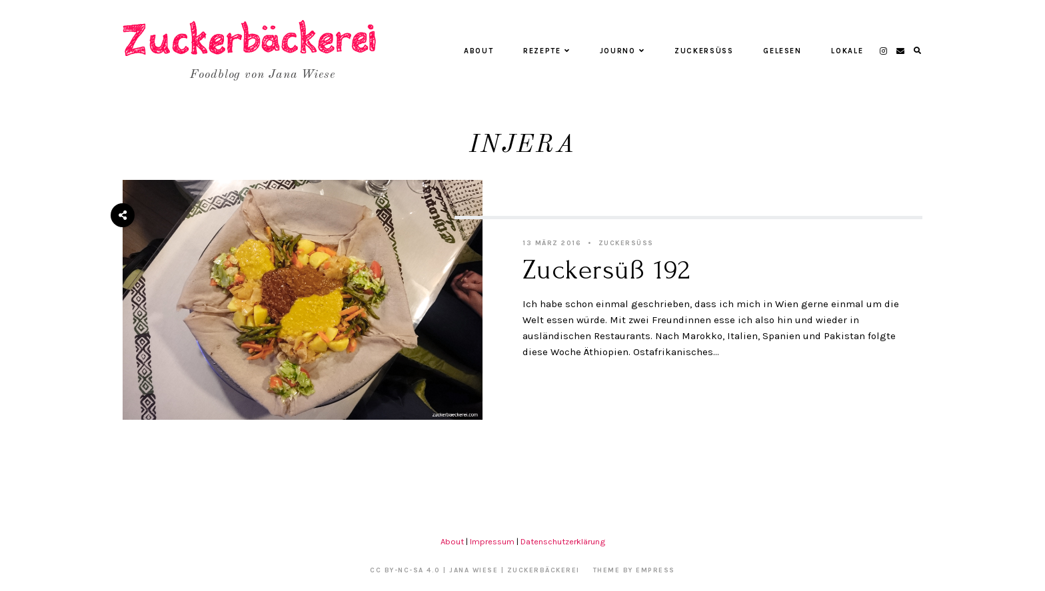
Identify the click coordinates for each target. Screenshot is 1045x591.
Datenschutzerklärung (563, 541)
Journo (622, 51)
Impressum (492, 541)
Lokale (847, 51)
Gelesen (782, 51)
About (478, 51)
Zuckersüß (704, 51)
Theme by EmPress (634, 570)
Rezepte (546, 51)
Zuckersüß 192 (606, 270)
